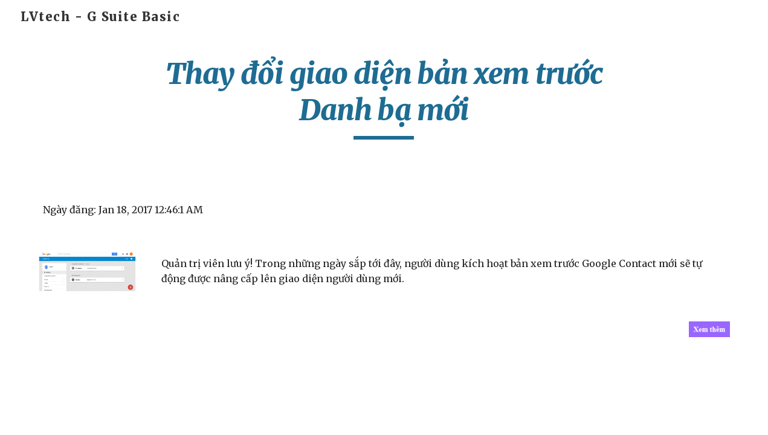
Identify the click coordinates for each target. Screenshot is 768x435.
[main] (384, 97)
